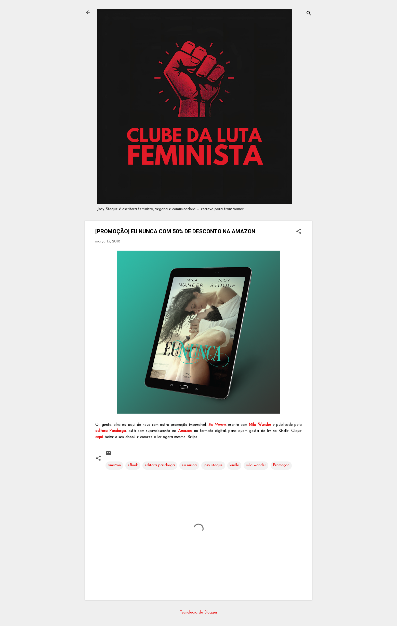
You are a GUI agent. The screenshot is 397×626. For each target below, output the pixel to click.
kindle (234, 465)
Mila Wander (260, 425)
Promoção (281, 465)
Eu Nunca (217, 425)
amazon (114, 465)
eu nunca (189, 465)
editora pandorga (160, 465)
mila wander (256, 465)
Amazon (185, 431)
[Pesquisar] (309, 14)
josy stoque (213, 465)
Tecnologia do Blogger (198, 613)
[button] (299, 232)
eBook (133, 465)
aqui (99, 437)
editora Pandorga (110, 431)
